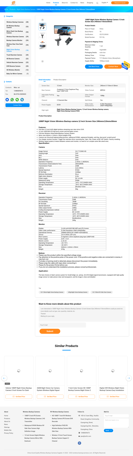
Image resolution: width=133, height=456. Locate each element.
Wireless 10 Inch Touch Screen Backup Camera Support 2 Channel (62, 438)
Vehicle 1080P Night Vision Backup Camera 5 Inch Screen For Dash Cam (19, 390)
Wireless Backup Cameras (17, 22)
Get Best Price (94, 67)
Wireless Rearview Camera (17, 37)
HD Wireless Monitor (17, 70)
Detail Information (44, 80)
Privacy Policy (8, 433)
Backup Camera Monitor (17, 40)
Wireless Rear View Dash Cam (17, 45)
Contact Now (17, 105)
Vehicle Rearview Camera (17, 62)
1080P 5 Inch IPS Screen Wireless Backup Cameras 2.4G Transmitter (35, 418)
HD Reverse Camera (17, 59)
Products (7, 418)
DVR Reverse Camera (17, 66)
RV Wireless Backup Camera (17, 26)
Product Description (59, 80)
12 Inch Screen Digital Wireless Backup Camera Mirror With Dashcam (35, 438)
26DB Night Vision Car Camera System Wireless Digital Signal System (48, 390)
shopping (90, 3)
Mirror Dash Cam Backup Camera (17, 32)
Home (6, 415)
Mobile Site (7, 430)
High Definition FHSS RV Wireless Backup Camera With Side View (61, 428)
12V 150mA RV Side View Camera (101, 292)
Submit (50, 331)
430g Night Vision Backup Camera (77, 292)
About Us (7, 421)
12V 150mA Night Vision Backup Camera (51, 292)
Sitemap (6, 427)
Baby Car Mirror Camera (17, 74)
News (6, 424)
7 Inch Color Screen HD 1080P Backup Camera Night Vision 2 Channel (79, 390)
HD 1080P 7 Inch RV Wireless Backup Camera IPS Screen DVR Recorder (62, 418)
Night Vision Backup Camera (17, 50)
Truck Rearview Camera (17, 55)
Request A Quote (120, 3)
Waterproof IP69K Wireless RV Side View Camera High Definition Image (34, 428)
